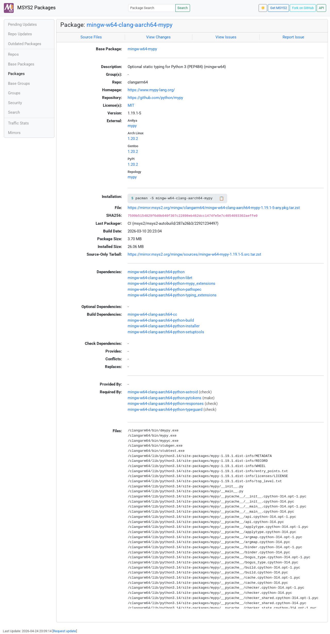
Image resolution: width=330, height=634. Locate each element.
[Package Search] (152, 8)
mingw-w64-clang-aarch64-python (156, 272)
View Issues (226, 37)
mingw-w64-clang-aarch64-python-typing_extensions (172, 295)
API (321, 8)
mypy (132, 125)
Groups (14, 93)
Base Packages (21, 64)
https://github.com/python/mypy (155, 97)
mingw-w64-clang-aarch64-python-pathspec (164, 289)
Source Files (91, 37)
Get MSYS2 (278, 8)
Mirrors (14, 132)
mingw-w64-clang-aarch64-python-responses (166, 403)
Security (15, 103)
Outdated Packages (24, 43)
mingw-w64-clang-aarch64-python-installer (164, 326)
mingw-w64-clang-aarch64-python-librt (160, 278)
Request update (64, 631)
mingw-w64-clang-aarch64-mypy (129, 24)
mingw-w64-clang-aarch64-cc (152, 314)
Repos (13, 54)
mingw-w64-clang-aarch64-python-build (161, 320)
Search (182, 8)
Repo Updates (20, 34)
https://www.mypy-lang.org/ (151, 90)
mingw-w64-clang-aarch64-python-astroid (163, 392)
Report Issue (293, 37)
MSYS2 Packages (30, 8)
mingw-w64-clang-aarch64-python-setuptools (166, 332)
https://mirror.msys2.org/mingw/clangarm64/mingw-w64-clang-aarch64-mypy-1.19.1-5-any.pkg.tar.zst (214, 207)
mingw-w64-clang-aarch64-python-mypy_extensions (171, 283)
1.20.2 (133, 138)
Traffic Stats (18, 123)
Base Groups (19, 83)
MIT (131, 105)
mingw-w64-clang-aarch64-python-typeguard (165, 409)
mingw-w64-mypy (142, 49)
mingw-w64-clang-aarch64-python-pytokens (164, 398)
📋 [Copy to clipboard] (221, 198)
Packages (16, 73)
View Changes (158, 37)
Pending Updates (22, 24)
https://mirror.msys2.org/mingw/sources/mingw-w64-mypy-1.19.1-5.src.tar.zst (194, 254)
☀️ (263, 8)
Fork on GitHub (303, 8)
